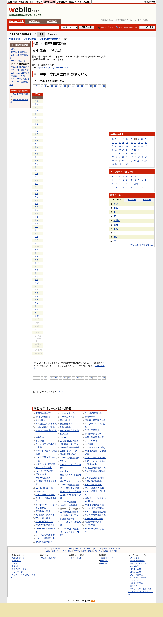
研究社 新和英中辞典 (70, 454)
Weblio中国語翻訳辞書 (95, 511)
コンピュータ (67, 548)
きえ (36, 111)
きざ (36, 270)
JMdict (63, 461)
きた (36, 150)
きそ (36, 147)
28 (86, 86)
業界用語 (56, 548)
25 (73, 86)
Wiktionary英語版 (68, 501)
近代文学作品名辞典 (94, 434)
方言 (100, 551)
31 (99, 86)
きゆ (36, 220)
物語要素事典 (66, 423)
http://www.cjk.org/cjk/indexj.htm (52, 67)
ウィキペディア (92, 440)
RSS (92, 601)
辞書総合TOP (149, 2)
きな (36, 167)
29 (91, 86)
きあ (36, 101)
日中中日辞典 (49, 2)
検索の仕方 (16, 561)
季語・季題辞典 (92, 430)
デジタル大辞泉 (67, 413)
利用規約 (15, 566)
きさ (36, 134)
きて (36, 160)
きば (36, 303)
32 (104, 86)
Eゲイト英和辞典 (44, 467)
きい (36, 104)
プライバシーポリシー (21, 569)
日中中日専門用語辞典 (50, 39)
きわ (36, 243)
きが (36, 253)
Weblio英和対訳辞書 (94, 505)
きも (36, 213)
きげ (36, 263)
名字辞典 (40, 440)
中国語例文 (34, 21)
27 (82, 86)
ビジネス (47, 548)
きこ (36, 131)
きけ (36, 127)
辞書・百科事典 (110, 551)
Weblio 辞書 (14, 39)
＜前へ (36, 86)
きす (36, 141)
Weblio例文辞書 (43, 518)
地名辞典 (40, 437)
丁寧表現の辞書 (67, 417)
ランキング (52, 34)
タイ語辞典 (134, 580)
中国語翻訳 (52, 21)
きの (36, 180)
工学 (100, 548)
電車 (76, 548)
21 (56, 86)
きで (36, 296)
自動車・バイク (86, 548)
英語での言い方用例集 (95, 457)
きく (36, 124)
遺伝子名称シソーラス (70, 481)
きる (36, 233)
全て (13, 48)
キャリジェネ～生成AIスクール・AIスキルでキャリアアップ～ (140, 591)
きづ (36, 293)
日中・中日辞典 (16, 21)
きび (36, 306)
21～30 (147, 199)
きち (36, 154)
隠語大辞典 (65, 427)
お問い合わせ (76, 558)
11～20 (132, 199)
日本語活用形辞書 (93, 413)
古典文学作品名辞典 (69, 430)
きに (36, 170)
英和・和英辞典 (36, 2)
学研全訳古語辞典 (44, 542)
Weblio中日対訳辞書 (45, 525)
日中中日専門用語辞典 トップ (23, 34)
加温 (116, 208)
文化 (48, 551)
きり (36, 230)
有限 (116, 204)
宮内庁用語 (90, 417)
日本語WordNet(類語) (95, 447)
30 (95, 86)
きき (36, 121)
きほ (36, 197)
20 (52, 86)
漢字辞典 (89, 444)
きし (36, 137)
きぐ (36, 260)
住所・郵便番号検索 (94, 437)
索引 (41, 34)
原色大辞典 (65, 420)
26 (78, 86)
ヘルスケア (61, 551)
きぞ (36, 283)
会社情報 (104, 561)
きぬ (36, 174)
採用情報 (104, 563)
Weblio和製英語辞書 (69, 485)
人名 (95, 551)
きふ (36, 190)
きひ (36, 187)
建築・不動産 (108, 548)
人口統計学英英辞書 (45, 514)
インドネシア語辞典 (138, 577)
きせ (36, 144)
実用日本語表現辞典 (45, 413)
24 (69, 86)
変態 (116, 225)
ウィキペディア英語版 (95, 508)
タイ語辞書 (90, 525)
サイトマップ (17, 572)
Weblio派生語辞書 (93, 484)
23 (65, 86)
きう (36, 107)
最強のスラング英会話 (70, 491)
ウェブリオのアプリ (49, 558)
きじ (36, 273)
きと (36, 164)
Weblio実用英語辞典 (69, 457)
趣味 (70, 551)
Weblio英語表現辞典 (94, 488)
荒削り (117, 220)
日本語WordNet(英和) (95, 478)
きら (36, 227)
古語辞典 (72, 2)
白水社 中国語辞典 (68, 505)
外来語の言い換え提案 (46, 423)
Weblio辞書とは (18, 558)
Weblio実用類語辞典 (69, 447)
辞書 (10, 2)
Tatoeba (64, 471)
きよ (36, 223)
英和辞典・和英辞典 (138, 563)
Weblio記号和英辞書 (45, 494)
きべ (36, 313)
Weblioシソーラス (68, 451)
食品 (90, 551)
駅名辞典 (64, 434)
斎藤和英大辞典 (43, 511)
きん (36, 250)
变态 (116, 229)
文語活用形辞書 (43, 417)
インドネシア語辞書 (45, 535)
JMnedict (40, 491)
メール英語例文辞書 (69, 488)
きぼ (36, 316)
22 (60, 86)
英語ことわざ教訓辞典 (95, 467)
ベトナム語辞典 (136, 583)
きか (36, 117)
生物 (84, 551)
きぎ (36, 256)
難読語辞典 (41, 420)
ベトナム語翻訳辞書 (45, 538)
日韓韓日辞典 (62, 2)
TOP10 (117, 200)
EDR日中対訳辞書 (44, 521)
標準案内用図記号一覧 (95, 420)
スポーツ (77, 551)
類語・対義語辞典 (20, 2)
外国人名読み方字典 (45, 427)
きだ (36, 286)
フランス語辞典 (136, 575)
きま (36, 200)
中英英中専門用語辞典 (95, 515)
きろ (36, 240)
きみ (36, 204)
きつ (36, 157)
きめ (36, 210)
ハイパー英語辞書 (44, 471)
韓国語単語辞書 (67, 518)
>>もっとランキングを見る (142, 245)
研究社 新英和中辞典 (45, 464)
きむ (36, 207)
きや (36, 217)
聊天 (116, 237)
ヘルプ (14, 563)
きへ (36, 194)
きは (36, 184)
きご (36, 266)
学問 (118, 548)
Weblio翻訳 (134, 566)
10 (59, 392)
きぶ (36, 309)
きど (36, 300)
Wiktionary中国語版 (94, 518)
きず (36, 276)
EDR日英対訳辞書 (44, 488)
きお (36, 114)
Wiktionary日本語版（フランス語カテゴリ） (69, 532)
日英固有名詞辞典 (93, 481)
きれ (36, 237)
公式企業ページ (106, 558)
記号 (136, 184)
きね (36, 177)
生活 (53, 551)
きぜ (36, 280)
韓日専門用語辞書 (93, 522)
